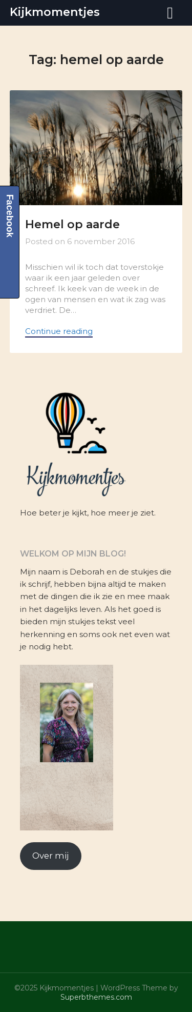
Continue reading (59, 331)
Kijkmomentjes (55, 12)
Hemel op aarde (72, 224)
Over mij (50, 855)
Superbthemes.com (96, 997)
